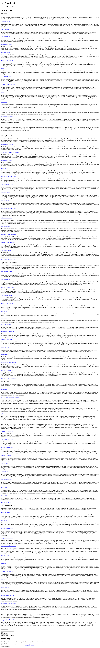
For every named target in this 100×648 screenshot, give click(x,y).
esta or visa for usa (5, 52)
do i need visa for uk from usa (8, 259)
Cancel (2, 646)
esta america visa (5, 354)
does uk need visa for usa (7, 29)
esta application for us (6, 160)
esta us (2, 92)
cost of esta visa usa (5, 21)
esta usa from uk (5, 587)
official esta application (6, 339)
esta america (4, 389)
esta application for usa (6, 44)
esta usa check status (6, 324)
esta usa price (4, 487)
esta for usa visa (5, 347)
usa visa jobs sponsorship (7, 405)
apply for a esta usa (5, 36)
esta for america (5, 422)
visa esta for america (6, 455)
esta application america (7, 144)
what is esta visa (5, 611)
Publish (6, 633)
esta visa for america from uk (8, 287)
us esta (2, 68)
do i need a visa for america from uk (10, 152)
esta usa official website (6, 124)
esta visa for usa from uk (7, 370)
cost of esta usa (4, 471)
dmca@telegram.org (30, 645)
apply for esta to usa (6, 250)
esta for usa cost (5, 168)
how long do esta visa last (7, 431)
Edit (2, 633)
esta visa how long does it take (8, 176)
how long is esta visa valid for (8, 84)
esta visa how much (5, 110)
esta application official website (8, 546)
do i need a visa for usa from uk (8, 362)
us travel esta (4, 7)
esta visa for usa (5, 555)
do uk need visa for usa (6, 76)
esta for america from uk (7, 60)
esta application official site (7, 331)
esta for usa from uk (6, 512)
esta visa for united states (7, 116)
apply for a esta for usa (6, 271)
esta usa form (4, 318)
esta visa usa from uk (6, 132)
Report (7, 646)
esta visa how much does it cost (8, 234)
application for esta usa (6, 218)
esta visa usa (4, 102)
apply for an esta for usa (7, 184)
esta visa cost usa (5, 463)
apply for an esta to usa (6, 226)
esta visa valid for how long (7, 595)
